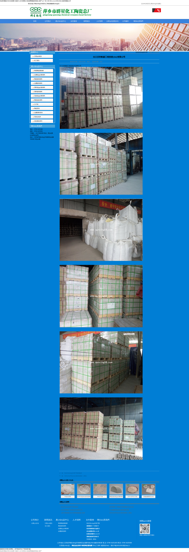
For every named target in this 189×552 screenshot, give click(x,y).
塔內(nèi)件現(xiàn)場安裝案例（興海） (121, 513)
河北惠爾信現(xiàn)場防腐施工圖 (119, 510)
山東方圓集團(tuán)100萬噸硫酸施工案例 (73, 513)
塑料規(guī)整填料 (39, 87)
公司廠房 (125, 21)
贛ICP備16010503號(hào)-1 (120, 545)
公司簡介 (48, 21)
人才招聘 (99, 21)
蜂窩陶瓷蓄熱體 (39, 70)
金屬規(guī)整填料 (39, 75)
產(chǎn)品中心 (60, 21)
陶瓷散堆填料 (38, 79)
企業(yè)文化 (35, 523)
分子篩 (36, 104)
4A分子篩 (100, 496)
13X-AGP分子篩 (132, 496)
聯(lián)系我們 (138, 21)
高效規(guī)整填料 (39, 96)
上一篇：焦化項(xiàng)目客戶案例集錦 (70, 473)
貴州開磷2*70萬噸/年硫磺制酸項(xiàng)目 (121, 507)
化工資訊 (36, 60)
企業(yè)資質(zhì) (112, 21)
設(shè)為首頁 (145, 3)
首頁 (34, 21)
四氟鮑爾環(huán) (148, 496)
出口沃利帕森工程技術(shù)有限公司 (71, 510)
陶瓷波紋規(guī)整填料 (116, 496)
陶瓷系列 (37, 108)
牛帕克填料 (67, 496)
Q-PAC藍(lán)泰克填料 (84, 496)
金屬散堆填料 (38, 83)
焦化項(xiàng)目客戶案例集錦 (69, 507)
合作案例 (74, 21)
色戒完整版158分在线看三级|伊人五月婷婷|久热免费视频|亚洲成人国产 (21, 551)
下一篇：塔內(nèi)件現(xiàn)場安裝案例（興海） (73, 476)
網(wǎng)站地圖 (156, 3)
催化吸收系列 (38, 121)
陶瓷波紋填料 (38, 100)
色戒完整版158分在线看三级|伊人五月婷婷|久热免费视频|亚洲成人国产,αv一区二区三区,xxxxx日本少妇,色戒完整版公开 (35, 1)
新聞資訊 (87, 21)
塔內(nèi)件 (37, 117)
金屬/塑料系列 (38, 112)
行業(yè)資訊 (38, 56)
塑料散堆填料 (38, 91)
